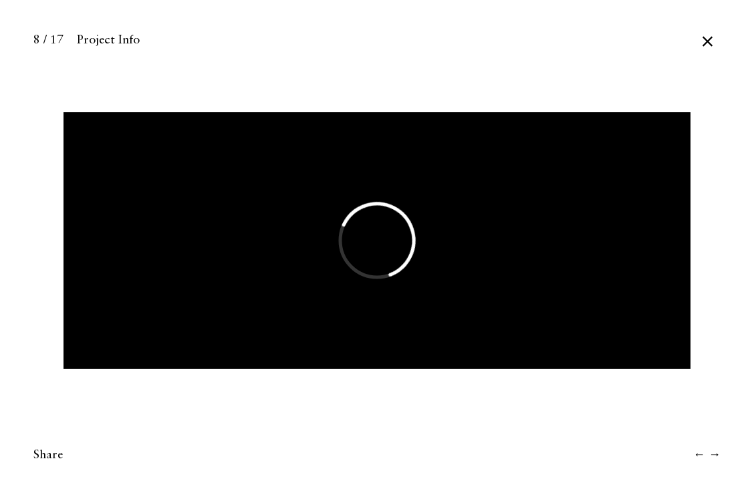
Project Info (108, 40)
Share (48, 455)
